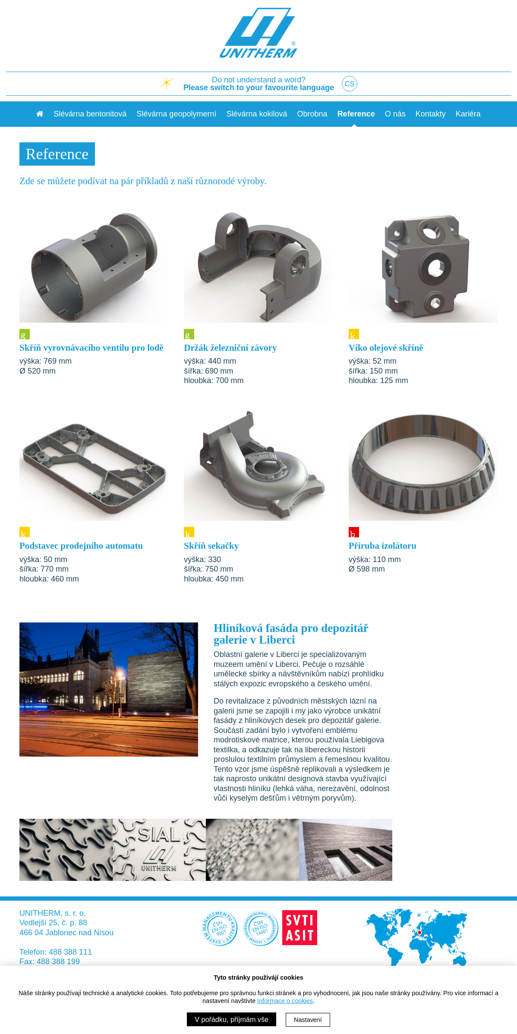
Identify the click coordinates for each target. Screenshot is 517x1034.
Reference (356, 114)
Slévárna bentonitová (90, 114)
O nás (395, 114)
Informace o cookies (285, 1000)
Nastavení (308, 1019)
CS (350, 84)
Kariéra (468, 114)
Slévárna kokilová (256, 114)
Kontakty (431, 114)
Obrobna (312, 114)
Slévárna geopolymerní (176, 114)
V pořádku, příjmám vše (231, 1019)
